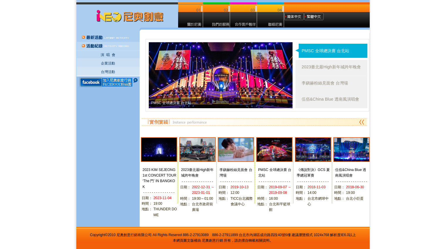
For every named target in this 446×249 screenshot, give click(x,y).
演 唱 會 (108, 55)
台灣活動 (108, 72)
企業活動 (108, 63)
